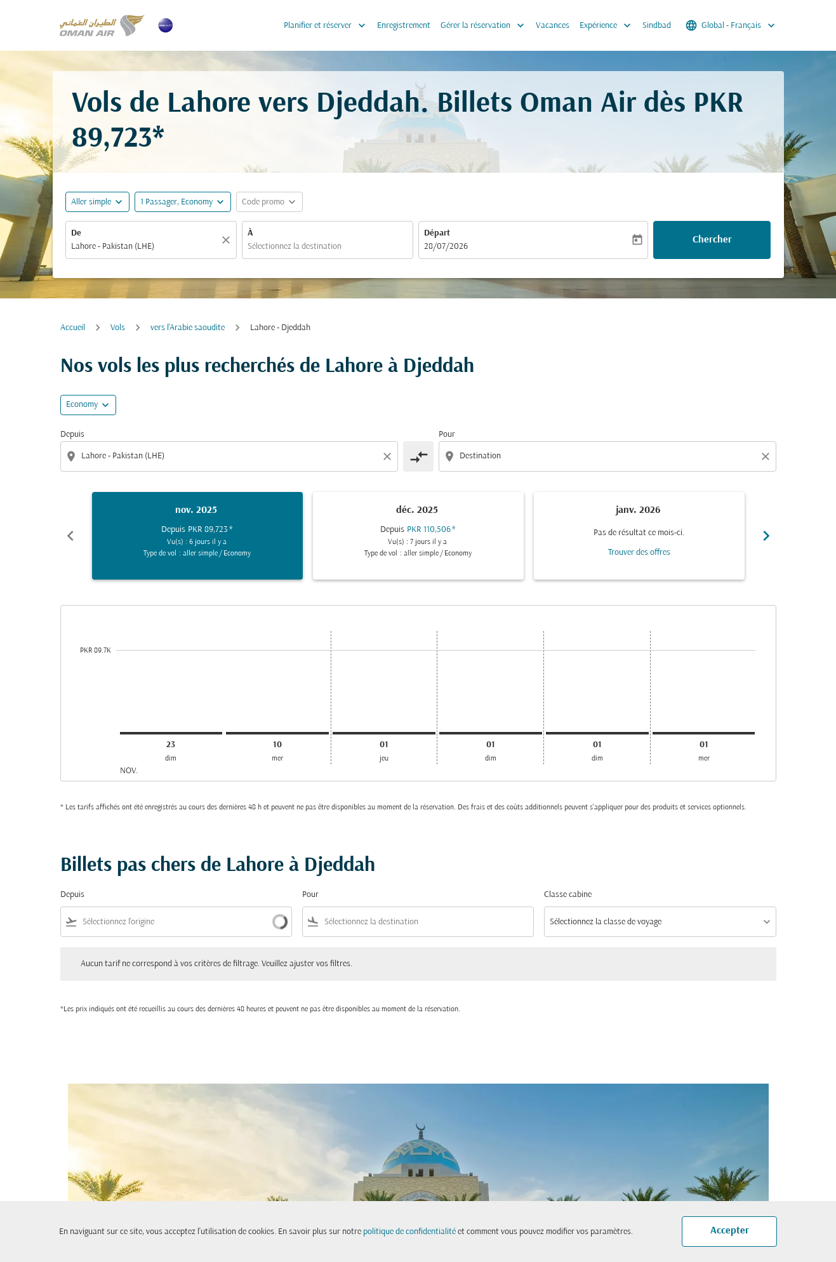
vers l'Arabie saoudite (187, 328)
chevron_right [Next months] (766, 536)
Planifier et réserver (328, 25)
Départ (437, 233)
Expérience (608, 25)
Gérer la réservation (486, 25)
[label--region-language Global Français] (731, 25)
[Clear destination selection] (767, 456)
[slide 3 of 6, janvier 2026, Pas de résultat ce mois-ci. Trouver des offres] (639, 536)
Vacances (552, 25)
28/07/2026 (446, 246)
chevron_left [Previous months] (70, 536)
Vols (117, 328)
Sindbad (656, 25)
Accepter (729, 1231)
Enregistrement (403, 25)
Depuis (72, 434)
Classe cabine (568, 895)
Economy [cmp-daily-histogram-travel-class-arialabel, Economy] (82, 404)
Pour (447, 434)
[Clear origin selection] (389, 456)
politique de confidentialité (409, 1232)
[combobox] (144, 246)
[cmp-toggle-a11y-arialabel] (418, 456)
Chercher (712, 240)
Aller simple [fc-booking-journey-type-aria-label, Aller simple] (91, 202)
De (76, 233)
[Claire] (228, 240)
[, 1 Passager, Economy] (176, 202)
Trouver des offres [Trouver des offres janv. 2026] (639, 552)
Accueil (72, 328)
